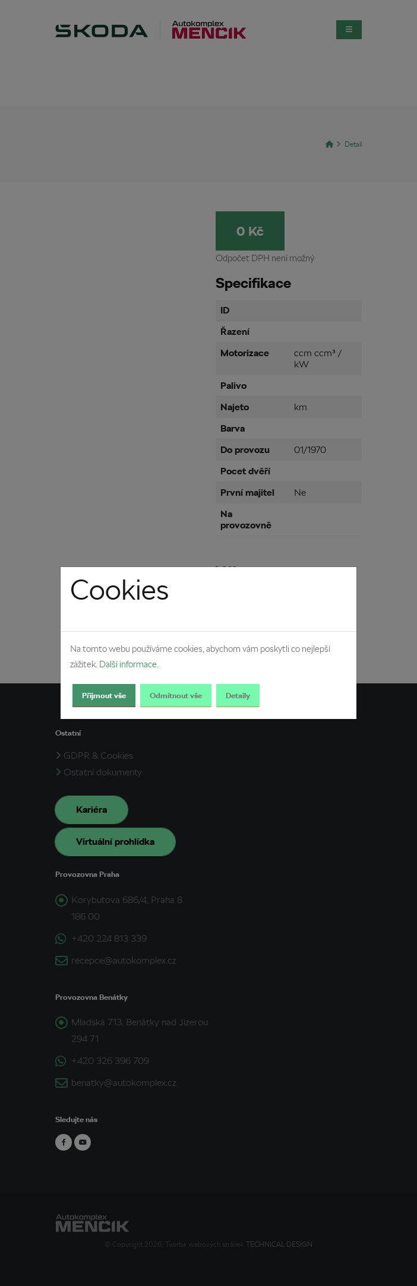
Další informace (128, 664)
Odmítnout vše (176, 695)
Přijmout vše (104, 695)
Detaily (238, 695)
